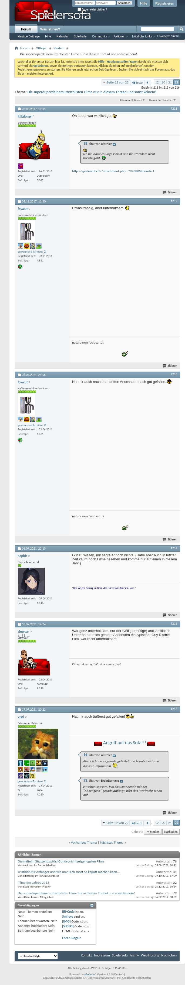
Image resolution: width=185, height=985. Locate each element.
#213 (174, 374)
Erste (137, 83)
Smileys (67, 916)
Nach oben (170, 832)
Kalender (62, 36)
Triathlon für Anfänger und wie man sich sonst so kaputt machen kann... (69, 872)
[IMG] (66, 921)
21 (170, 82)
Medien (59, 48)
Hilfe (143, 3)
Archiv (134, 955)
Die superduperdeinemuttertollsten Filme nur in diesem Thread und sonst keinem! (92, 92)
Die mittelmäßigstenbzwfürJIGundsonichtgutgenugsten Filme (61, 861)
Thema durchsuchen (161, 100)
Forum (26, 29)
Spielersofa (120, 955)
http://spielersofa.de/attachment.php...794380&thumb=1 (113, 171)
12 (157, 82)
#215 (174, 624)
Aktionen (119, 36)
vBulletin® (90, 974)
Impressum (102, 955)
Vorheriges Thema (84, 842)
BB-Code (68, 912)
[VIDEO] (68, 926)
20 (163, 82)
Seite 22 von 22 (118, 82)
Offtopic (41, 48)
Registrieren (164, 3)
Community (99, 36)
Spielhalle (80, 36)
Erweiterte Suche (168, 36)
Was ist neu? (50, 29)
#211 (174, 108)
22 (176, 82)
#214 (174, 548)
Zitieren (170, 192)
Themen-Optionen (131, 100)
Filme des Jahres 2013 (33, 883)
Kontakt (86, 955)
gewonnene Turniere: (32, 251)
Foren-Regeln (71, 938)
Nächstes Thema (111, 842)
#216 (174, 709)
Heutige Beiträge (29, 36)
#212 (174, 201)
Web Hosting (150, 955)
